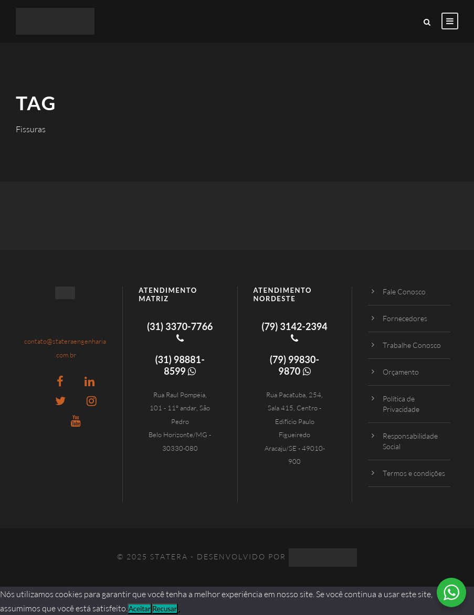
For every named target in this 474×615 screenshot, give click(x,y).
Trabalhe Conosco (412, 345)
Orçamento (401, 371)
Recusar (165, 609)
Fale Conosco (404, 291)
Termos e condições (414, 473)
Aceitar (140, 609)
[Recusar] (179, 611)
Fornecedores (405, 318)
